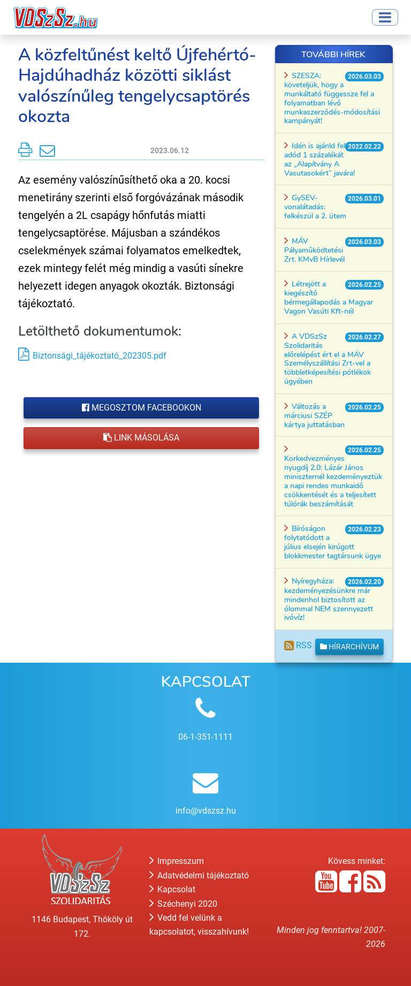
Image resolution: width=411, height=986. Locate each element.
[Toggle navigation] (385, 17)
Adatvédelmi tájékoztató (199, 875)
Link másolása (141, 438)
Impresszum (176, 861)
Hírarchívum (349, 646)
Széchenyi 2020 (183, 904)
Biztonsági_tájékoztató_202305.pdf (99, 356)
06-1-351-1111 (205, 737)
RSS (298, 645)
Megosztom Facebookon (141, 408)
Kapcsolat (172, 889)
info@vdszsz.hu (206, 811)
